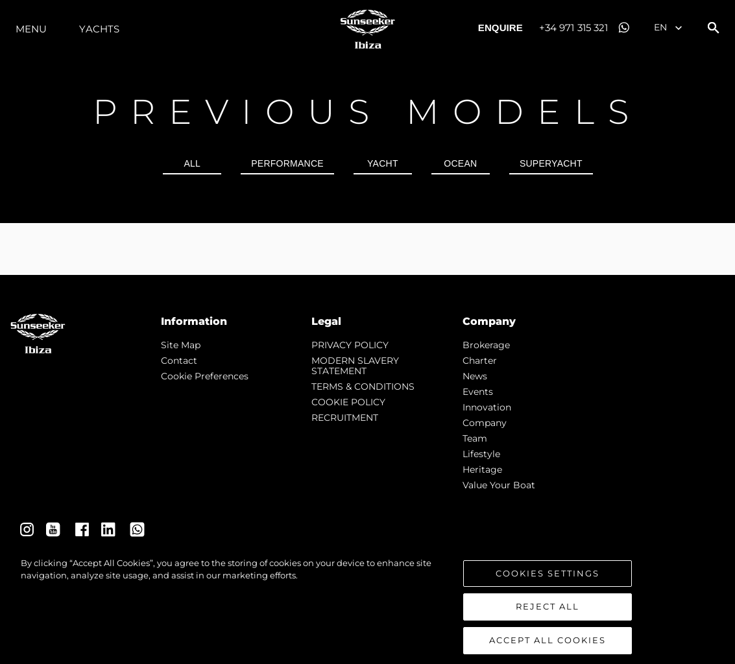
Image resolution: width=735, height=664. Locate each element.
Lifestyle (481, 454)
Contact (179, 360)
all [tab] (192, 163)
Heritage (482, 469)
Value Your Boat (499, 485)
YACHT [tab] (382, 163)
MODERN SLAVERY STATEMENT (355, 366)
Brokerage (486, 345)
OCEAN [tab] (460, 163)
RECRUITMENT (344, 417)
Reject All (547, 619)
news (475, 376)
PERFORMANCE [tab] (287, 163)
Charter (480, 360)
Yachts (99, 29)
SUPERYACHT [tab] (551, 163)
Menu (31, 29)
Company (485, 423)
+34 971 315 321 (573, 27)
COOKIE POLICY (348, 402)
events (478, 391)
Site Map (180, 345)
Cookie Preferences (204, 376)
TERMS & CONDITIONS (363, 386)
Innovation (487, 407)
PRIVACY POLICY (350, 345)
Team (475, 438)
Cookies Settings (547, 586)
